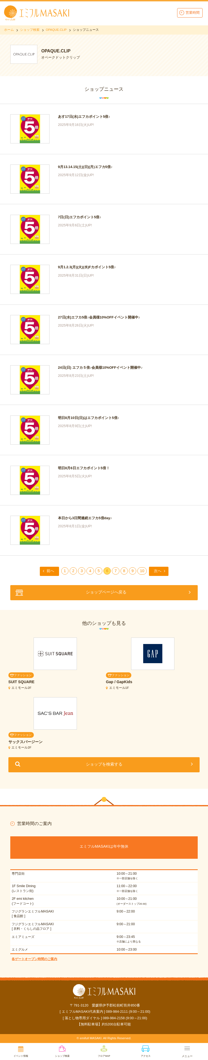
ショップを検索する (104, 764)
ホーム (9, 29)
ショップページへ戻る (106, 592)
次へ (157, 571)
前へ (50, 571)
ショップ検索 (30, 29)
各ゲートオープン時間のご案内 (34, 959)
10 (142, 571)
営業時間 (193, 13)
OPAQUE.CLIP (56, 29)
